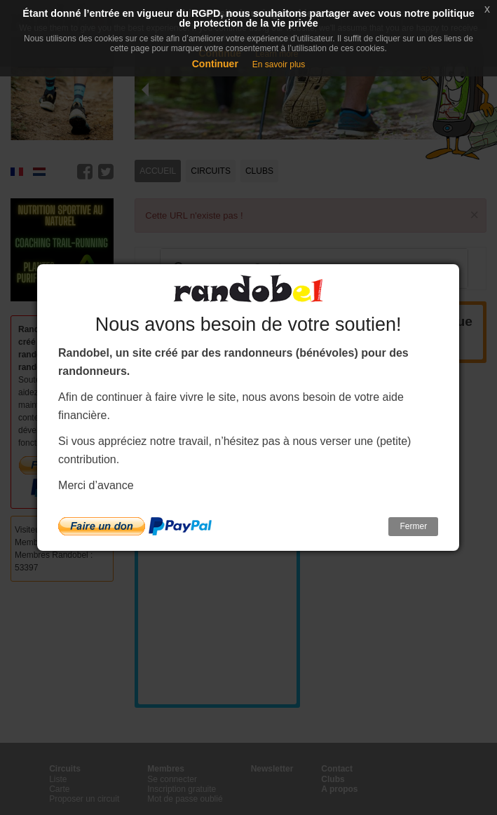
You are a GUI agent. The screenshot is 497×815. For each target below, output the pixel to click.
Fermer (413, 526)
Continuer (215, 63)
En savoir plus (278, 64)
